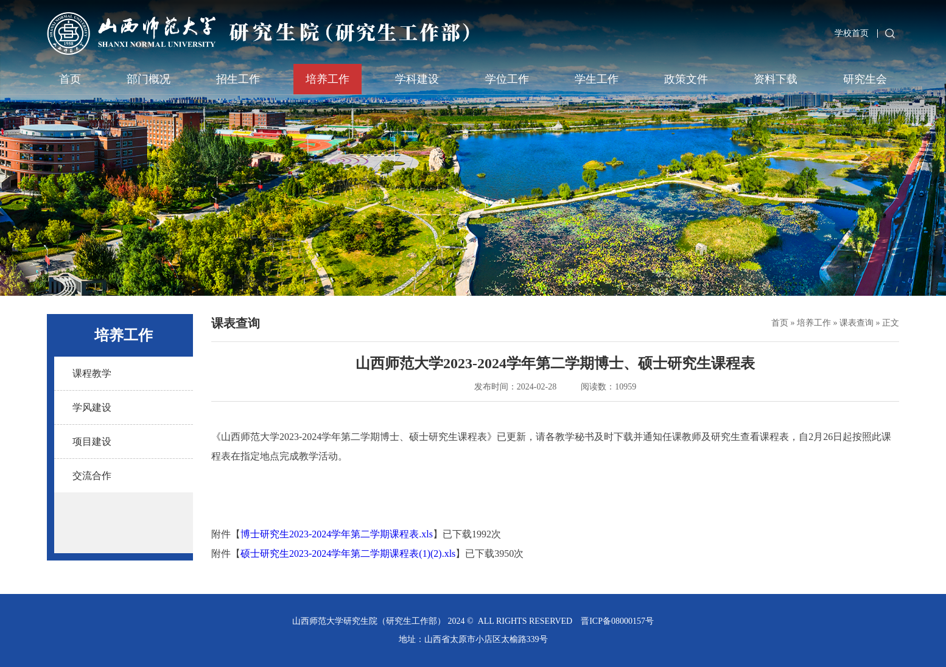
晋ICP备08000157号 (617, 621)
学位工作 (507, 79)
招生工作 (238, 79)
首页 (70, 79)
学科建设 (417, 79)
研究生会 (865, 79)
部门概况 (148, 79)
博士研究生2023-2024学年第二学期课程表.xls (336, 534)
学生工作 (596, 79)
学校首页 (852, 33)
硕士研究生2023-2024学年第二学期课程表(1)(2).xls (347, 553)
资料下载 (775, 79)
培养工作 (327, 79)
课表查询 (856, 322)
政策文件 (686, 79)
